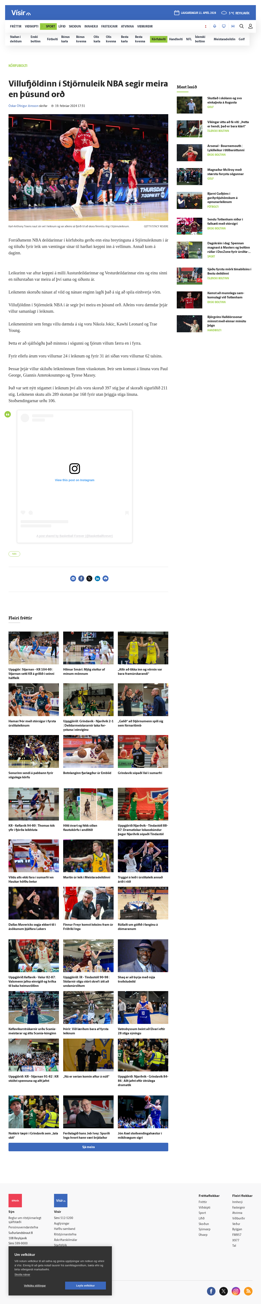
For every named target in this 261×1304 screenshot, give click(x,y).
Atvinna (237, 1213)
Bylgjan (237, 1229)
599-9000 (21, 1243)
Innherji (237, 1202)
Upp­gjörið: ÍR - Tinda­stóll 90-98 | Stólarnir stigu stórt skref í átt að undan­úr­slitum (86, 982)
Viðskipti (204, 1207)
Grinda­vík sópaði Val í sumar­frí (140, 773)
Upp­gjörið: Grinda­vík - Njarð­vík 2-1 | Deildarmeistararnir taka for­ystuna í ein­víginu (88, 726)
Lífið (202, 1218)
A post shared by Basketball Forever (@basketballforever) (75, 536)
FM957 (236, 1235)
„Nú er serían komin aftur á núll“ (86, 1076)
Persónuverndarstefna (23, 1227)
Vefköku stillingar (35, 1285)
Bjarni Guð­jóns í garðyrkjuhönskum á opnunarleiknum (222, 198)
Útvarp (203, 1235)
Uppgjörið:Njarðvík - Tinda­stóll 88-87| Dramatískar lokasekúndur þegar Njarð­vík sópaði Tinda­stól (143, 830)
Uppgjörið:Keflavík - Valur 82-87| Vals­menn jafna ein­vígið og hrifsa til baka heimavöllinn (32, 982)
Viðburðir (238, 1218)
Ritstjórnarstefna (65, 1234)
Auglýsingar (61, 1223)
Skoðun (204, 1224)
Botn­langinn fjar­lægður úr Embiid (87, 773)
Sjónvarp (204, 1229)
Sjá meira (88, 1147)
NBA (14, 554)
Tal (234, 1246)
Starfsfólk (60, 1245)
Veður (236, 1224)
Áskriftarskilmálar (65, 1240)
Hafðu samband (64, 1229)
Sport (202, 1213)
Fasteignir (238, 1207)
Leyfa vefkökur (85, 1285)
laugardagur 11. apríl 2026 (198, 13)
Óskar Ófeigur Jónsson (24, 106)
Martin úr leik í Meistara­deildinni (86, 877)
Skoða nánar (22, 1274)
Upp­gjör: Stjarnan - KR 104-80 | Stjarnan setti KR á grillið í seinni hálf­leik (31, 674)
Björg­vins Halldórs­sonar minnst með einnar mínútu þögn (226, 321)
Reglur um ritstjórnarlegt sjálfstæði (25, 1220)
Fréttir (203, 1202)
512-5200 (66, 1218)
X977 (235, 1240)
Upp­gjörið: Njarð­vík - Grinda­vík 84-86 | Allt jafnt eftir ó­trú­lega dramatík (143, 1081)
